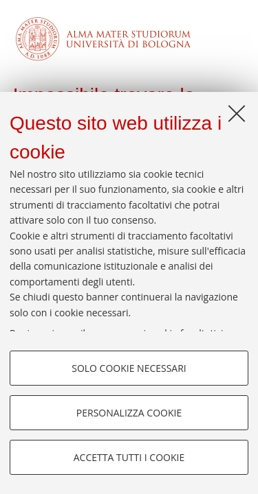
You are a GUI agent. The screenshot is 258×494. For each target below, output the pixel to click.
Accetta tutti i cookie (129, 457)
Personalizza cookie (129, 412)
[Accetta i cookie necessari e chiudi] (237, 113)
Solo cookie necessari (129, 368)
